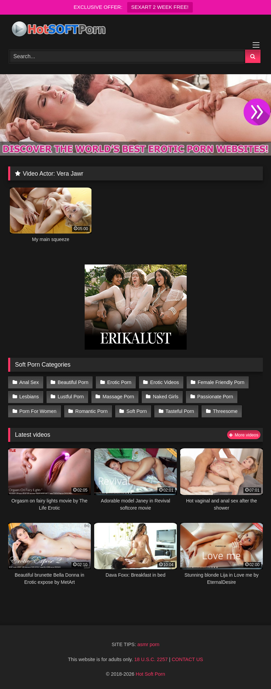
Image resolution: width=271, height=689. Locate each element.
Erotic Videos (164, 382)
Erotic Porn (119, 382)
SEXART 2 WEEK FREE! (160, 7)
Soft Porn (136, 411)
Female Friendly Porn (221, 382)
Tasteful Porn (180, 411)
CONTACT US (187, 659)
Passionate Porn (215, 396)
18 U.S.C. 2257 (151, 659)
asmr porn (148, 644)
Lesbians (29, 396)
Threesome (225, 411)
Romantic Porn (91, 411)
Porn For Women (37, 411)
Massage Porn (118, 396)
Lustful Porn (71, 396)
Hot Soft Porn (150, 674)
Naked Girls (166, 396)
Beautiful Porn (73, 382)
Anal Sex (29, 382)
